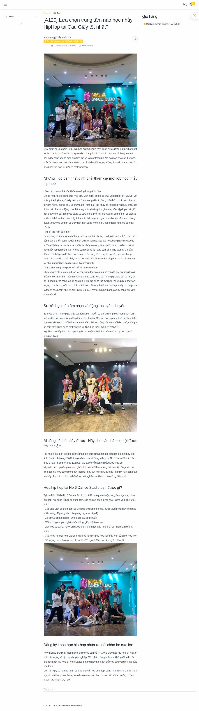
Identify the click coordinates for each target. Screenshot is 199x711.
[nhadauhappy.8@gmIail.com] (57, 37)
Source (74, 705)
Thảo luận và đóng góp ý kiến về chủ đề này (63, 41)
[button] (185, 4)
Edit (80, 705)
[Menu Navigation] (5, 4)
